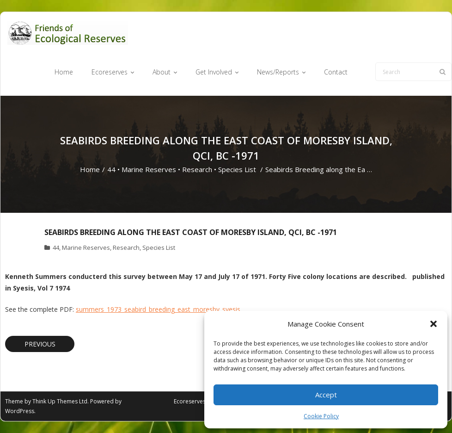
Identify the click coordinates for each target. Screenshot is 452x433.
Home (90, 169)
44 (111, 169)
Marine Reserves (149, 169)
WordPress (19, 411)
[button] (433, 323)
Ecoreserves (190, 401)
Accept (326, 394)
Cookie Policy (321, 416)
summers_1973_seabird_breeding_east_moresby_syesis (158, 309)
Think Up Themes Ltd (59, 401)
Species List (237, 169)
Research (197, 169)
